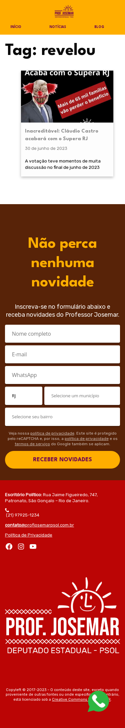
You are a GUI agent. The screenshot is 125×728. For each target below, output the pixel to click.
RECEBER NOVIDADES (62, 460)
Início (15, 27)
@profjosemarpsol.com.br (39, 525)
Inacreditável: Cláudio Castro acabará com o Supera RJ (61, 135)
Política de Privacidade (28, 535)
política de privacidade (52, 433)
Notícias (57, 27)
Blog (99, 27)
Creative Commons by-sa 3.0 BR (81, 699)
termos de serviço (32, 444)
